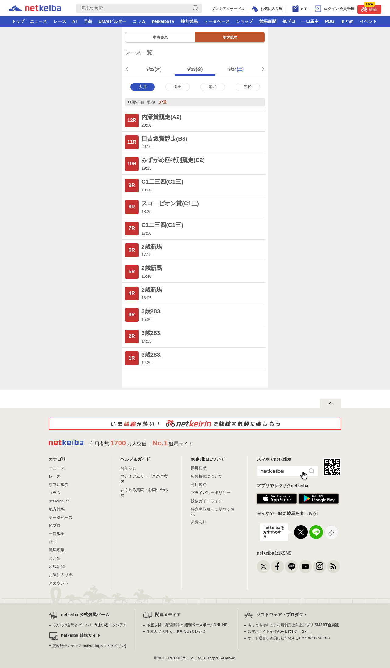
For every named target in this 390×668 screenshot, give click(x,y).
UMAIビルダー (112, 21)
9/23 (195, 69)
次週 (262, 69)
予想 (88, 21)
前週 (127, 69)
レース (59, 21)
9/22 (154, 69)
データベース (217, 21)
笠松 (248, 86)
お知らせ (128, 468)
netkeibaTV (163, 21)
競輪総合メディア (89, 646)
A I (74, 21)
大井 (143, 86)
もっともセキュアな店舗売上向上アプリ (293, 625)
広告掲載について (206, 476)
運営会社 (199, 522)
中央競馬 (160, 37)
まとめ (347, 21)
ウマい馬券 (59, 484)
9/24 (236, 69)
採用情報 (199, 468)
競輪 (369, 8)
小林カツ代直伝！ (176, 631)
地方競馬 (189, 21)
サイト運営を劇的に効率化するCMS (289, 638)
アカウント (59, 583)
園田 (178, 86)
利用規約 (199, 484)
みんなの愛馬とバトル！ (89, 625)
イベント (368, 21)
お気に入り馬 (61, 575)
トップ (18, 21)
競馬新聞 (267, 21)
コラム (139, 21)
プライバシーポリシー (210, 492)
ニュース (38, 21)
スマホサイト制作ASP (280, 631)
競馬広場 (57, 550)
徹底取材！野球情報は (187, 625)
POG (329, 21)
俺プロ (288, 21)
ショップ (244, 21)
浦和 (213, 86)
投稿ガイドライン (206, 501)
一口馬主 (310, 21)
